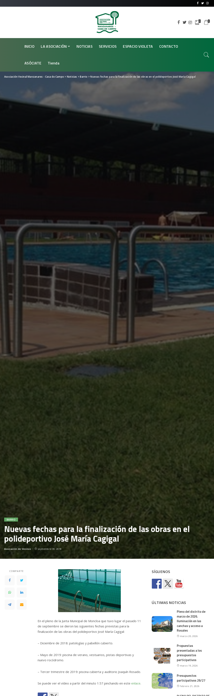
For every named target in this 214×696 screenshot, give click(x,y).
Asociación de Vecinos (17, 549)
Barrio (11, 519)
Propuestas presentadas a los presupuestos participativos (189, 652)
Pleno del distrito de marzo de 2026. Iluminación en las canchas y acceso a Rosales (191, 621)
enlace (135, 683)
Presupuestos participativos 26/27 (191, 678)
